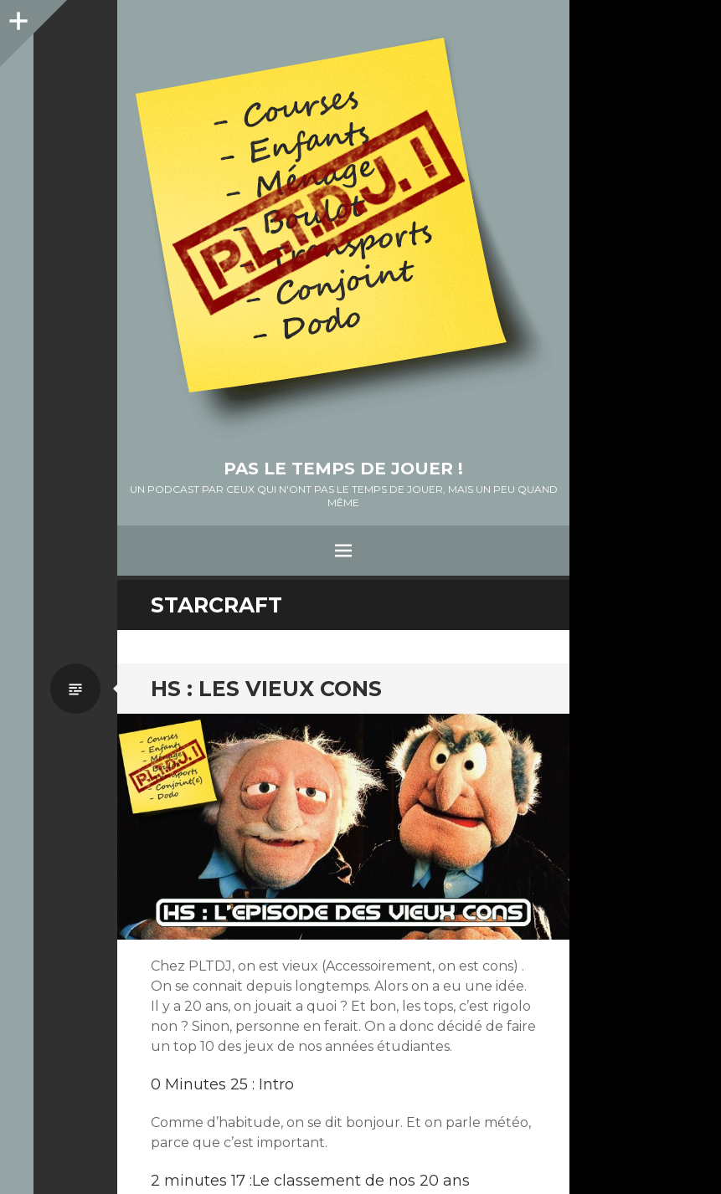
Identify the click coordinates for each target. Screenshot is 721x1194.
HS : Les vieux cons (266, 688)
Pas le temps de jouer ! (343, 469)
